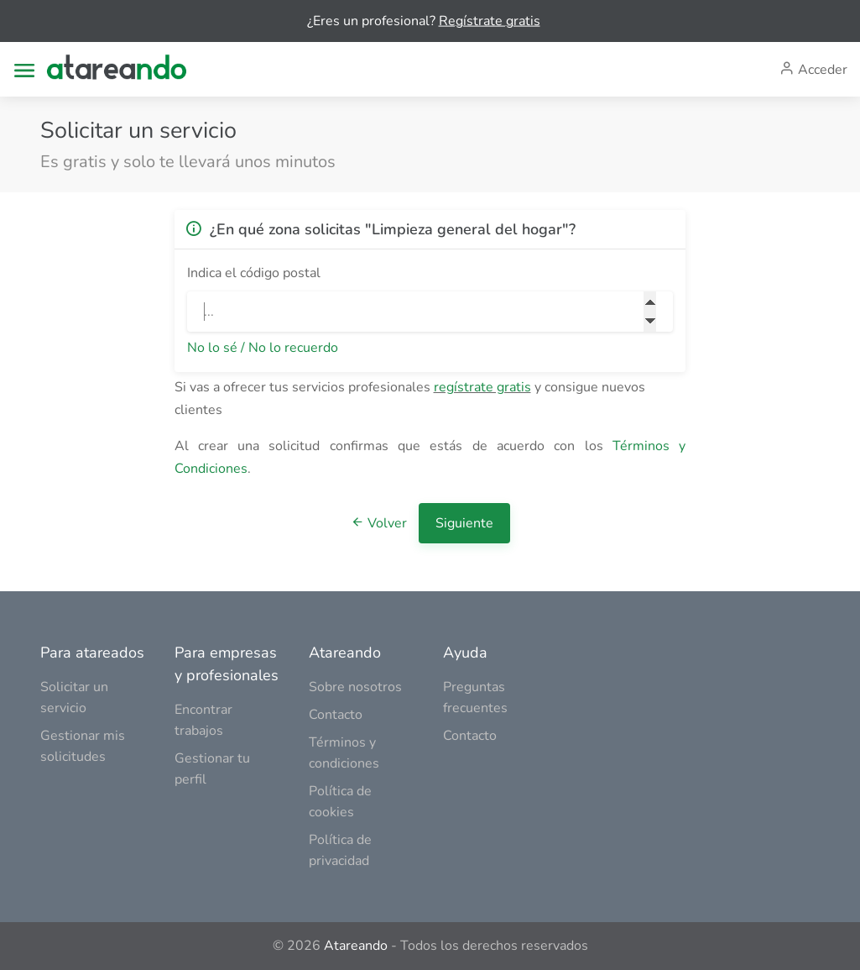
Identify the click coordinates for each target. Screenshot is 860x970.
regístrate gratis (482, 387)
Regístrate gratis (489, 21)
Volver (380, 523)
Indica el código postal (254, 273)
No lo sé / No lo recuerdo (262, 347)
